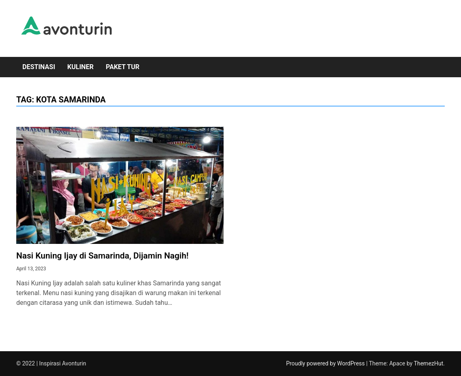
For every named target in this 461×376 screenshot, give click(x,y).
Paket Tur (122, 67)
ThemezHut (428, 363)
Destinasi (38, 67)
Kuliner (80, 67)
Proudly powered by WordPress (326, 363)
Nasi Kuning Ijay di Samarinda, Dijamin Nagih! (102, 256)
